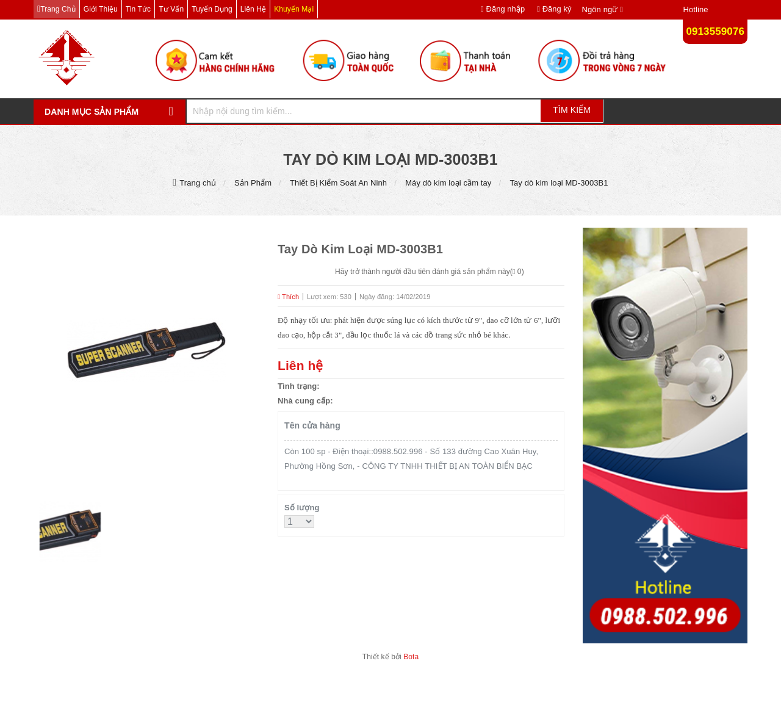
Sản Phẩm (253, 182)
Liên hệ (253, 9)
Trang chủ (57, 9)
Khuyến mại (294, 9)
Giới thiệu (101, 9)
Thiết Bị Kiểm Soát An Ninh (338, 182)
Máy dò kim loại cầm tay (448, 182)
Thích (288, 296)
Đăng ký (554, 8)
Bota (411, 657)
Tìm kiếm (572, 110)
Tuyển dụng (212, 9)
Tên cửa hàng (312, 425)
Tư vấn (171, 9)
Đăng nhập (502, 8)
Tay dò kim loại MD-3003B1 (558, 182)
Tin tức (138, 9)
